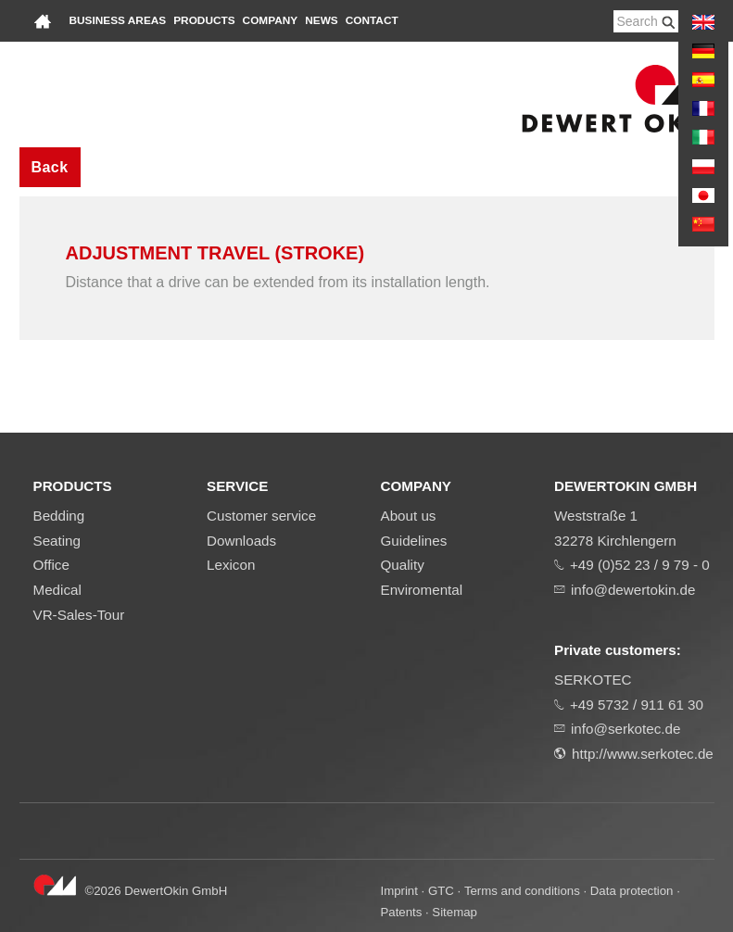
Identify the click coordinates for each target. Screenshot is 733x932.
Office (51, 565)
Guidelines (414, 540)
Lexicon (231, 565)
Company (270, 20)
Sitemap (454, 912)
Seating (57, 540)
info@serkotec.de (625, 729)
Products (203, 20)
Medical (57, 590)
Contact (372, 20)
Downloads (241, 540)
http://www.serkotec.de (643, 754)
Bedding (59, 515)
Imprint (399, 891)
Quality (402, 565)
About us (408, 515)
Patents (402, 912)
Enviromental (422, 590)
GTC (441, 891)
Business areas (118, 20)
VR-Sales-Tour (79, 615)
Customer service (261, 515)
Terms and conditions (522, 891)
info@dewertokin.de (633, 590)
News (321, 20)
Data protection (632, 891)
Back (50, 167)
